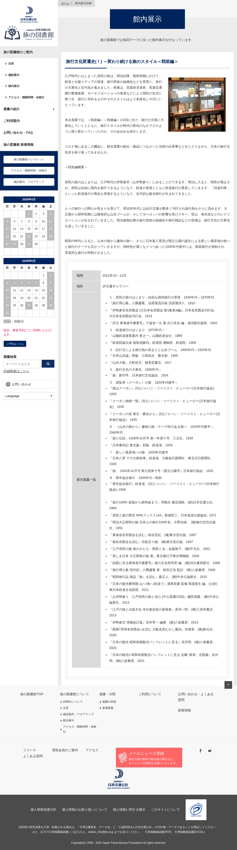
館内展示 (13, 86)
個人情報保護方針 (43, 809)
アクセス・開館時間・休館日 (26, 97)
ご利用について (150, 694)
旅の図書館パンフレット (29, 159)
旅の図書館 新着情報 (18, 144)
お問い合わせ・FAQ (18, 132)
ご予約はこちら (15, 343)
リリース (29, 750)
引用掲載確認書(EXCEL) (190, 832)
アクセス (92, 750)
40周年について (73, 701)
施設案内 (13, 75)
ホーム (65, 3)
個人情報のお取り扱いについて (84, 809)
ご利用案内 (11, 121)
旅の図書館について (74, 694)
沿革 (11, 63)
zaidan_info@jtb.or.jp (100, 832)
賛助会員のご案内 (65, 750)
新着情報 (184, 710)
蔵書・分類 (107, 694)
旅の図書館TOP (31, 694)
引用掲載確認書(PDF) (158, 832)
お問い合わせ (21, 384)
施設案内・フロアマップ (29, 181)
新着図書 (107, 708)
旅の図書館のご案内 (18, 52)
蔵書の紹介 (11, 109)
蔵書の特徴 (109, 701)
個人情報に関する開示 (129, 809)
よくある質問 (33, 756)
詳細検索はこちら (16, 371)
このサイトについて (165, 809)
